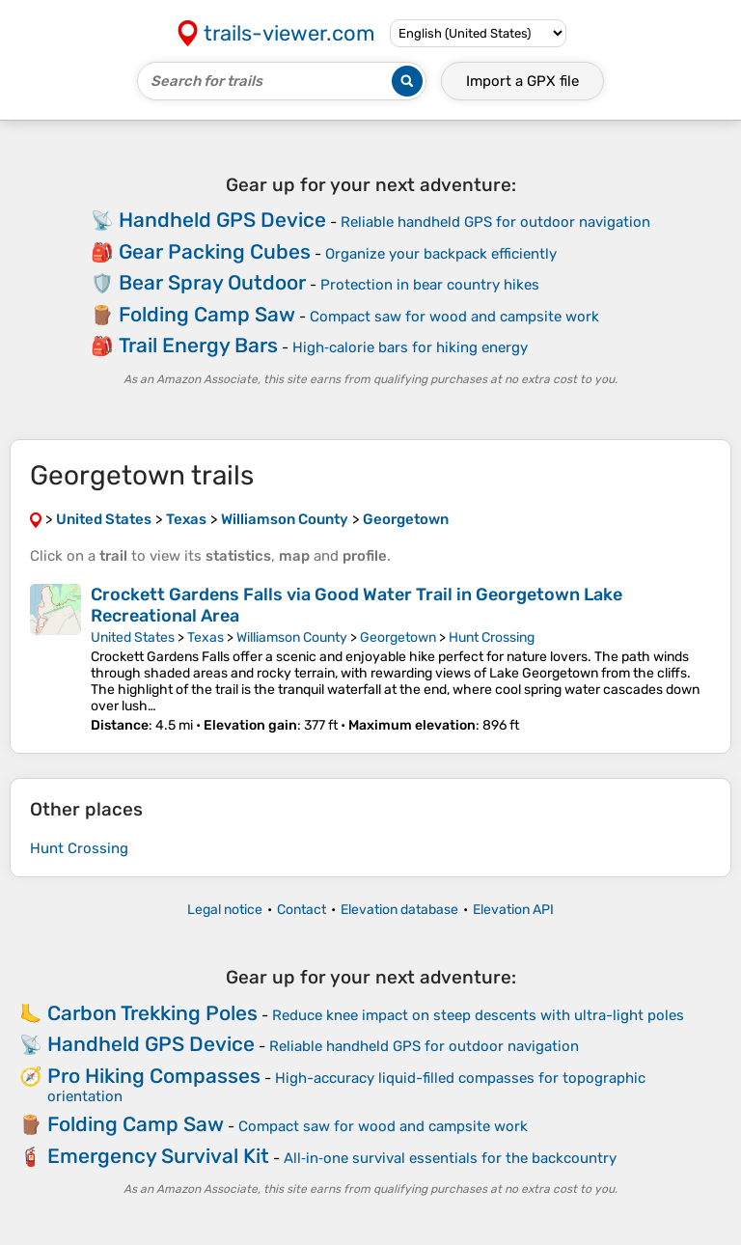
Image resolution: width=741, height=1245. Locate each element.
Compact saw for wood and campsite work (454, 316)
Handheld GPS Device (222, 220)
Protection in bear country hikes (429, 284)
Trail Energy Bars (198, 345)
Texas (205, 637)
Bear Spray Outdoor (212, 282)
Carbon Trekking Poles (152, 1013)
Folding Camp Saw (207, 314)
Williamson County (291, 637)
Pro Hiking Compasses (154, 1076)
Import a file (522, 81)
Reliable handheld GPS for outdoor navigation (495, 222)
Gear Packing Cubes (215, 251)
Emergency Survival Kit (158, 1156)
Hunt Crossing (492, 637)
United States (133, 637)
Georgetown (398, 637)
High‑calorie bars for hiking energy (410, 347)
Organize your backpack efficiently (441, 254)
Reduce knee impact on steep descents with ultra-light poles (478, 1015)
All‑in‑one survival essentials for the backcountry (450, 1158)
